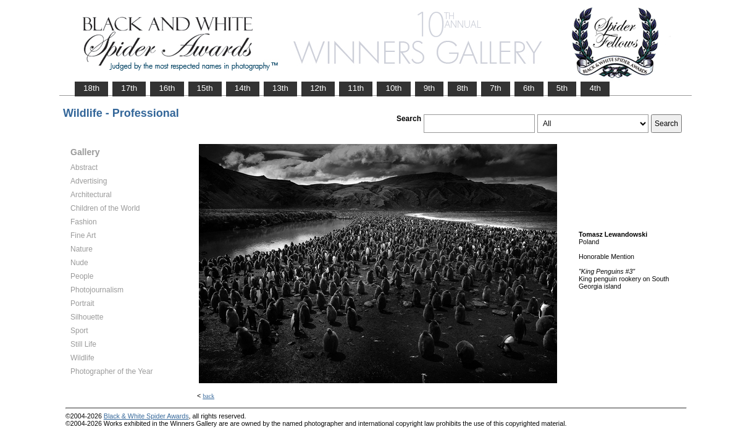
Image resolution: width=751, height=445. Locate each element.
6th (529, 88)
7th (495, 88)
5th (562, 88)
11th (356, 88)
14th (243, 88)
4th (595, 88)
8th (462, 88)
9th (429, 88)
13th (280, 88)
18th (91, 88)
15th (205, 88)
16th (167, 88)
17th (129, 88)
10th (393, 88)
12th (318, 88)
